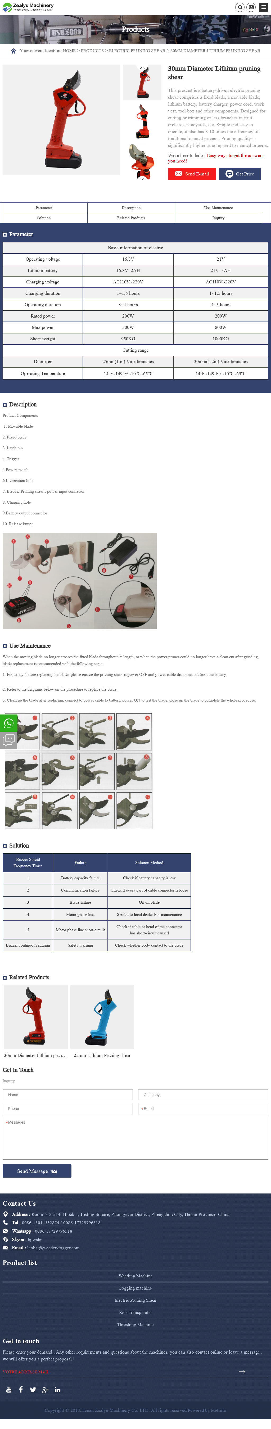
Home (69, 50)
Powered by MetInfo (207, 1420)
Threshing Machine (135, 1334)
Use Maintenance (113, 227)
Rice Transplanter (135, 1323)
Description (68, 227)
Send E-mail (194, 180)
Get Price (191, 193)
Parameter (22, 227)
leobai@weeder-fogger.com (53, 1259)
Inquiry (248, 227)
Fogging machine (135, 1299)
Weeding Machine (135, 1287)
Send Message (37, 1183)
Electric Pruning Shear (142, 50)
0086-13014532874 (40, 1234)
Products (93, 50)
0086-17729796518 (82, 1234)
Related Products (203, 227)
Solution (158, 227)
